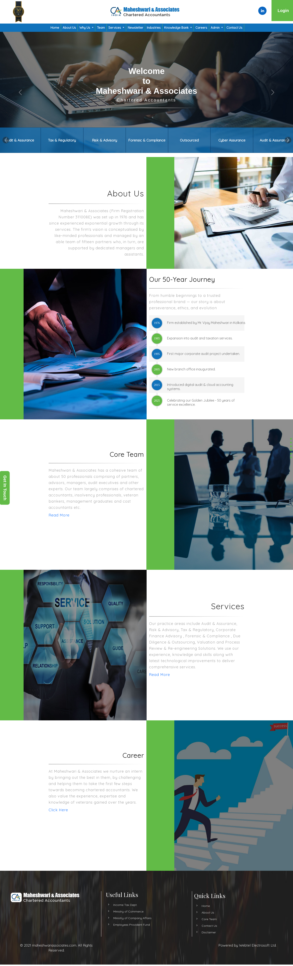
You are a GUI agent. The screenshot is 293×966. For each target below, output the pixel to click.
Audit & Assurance (19, 140)
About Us (69, 28)
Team (101, 28)
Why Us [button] (85, 28)
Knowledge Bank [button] (176, 28)
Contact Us (234, 28)
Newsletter (135, 28)
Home (54, 28)
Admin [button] (215, 28)
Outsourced (189, 140)
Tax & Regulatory (62, 140)
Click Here (77, 810)
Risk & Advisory (104, 140)
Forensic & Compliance (146, 140)
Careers (201, 28)
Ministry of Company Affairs (132, 937)
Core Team (189, 919)
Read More (39, 515)
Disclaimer (189, 932)
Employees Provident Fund (131, 944)
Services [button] (115, 28)
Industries (154, 28)
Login (283, 10)
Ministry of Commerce (128, 931)
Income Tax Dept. (125, 924)
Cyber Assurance (231, 140)
